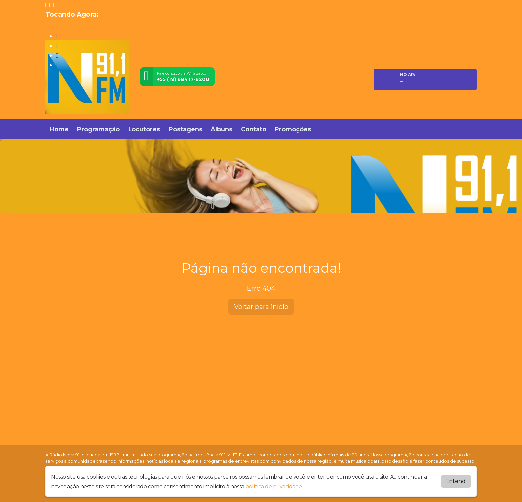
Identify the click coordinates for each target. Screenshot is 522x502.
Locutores (144, 129)
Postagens (185, 129)
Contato (253, 129)
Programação (98, 129)
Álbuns (221, 129)
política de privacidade (273, 486)
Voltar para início (261, 307)
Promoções (293, 129)
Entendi (456, 481)
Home (59, 129)
